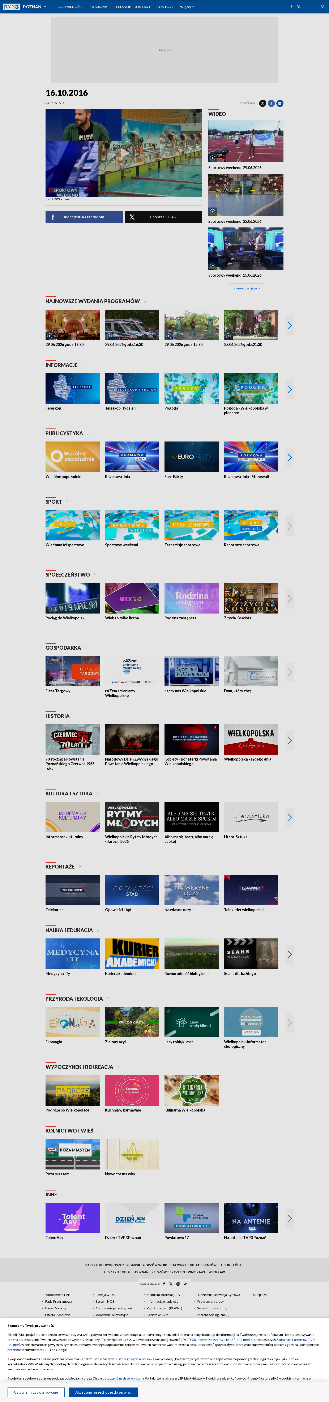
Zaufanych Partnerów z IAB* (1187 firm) (221, 1340)
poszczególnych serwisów (133, 1359)
